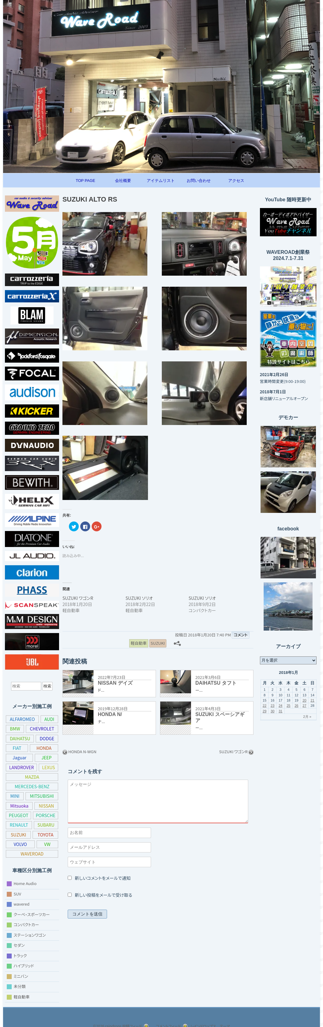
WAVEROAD (41, 853)
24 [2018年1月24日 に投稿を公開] (280, 705)
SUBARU (19, 834)
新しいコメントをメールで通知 (105, 879)
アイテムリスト (161, 181)
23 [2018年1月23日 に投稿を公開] (272, 705)
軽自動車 (22, 996)
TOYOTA (19, 844)
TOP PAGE (85, 181)
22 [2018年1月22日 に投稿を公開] (264, 705)
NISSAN (46, 805)
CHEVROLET (41, 728)
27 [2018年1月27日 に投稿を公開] (304, 705)
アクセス (236, 181)
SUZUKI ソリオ (140, 599)
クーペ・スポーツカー (34, 914)
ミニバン (22, 976)
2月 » (307, 716)
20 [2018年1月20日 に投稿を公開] (304, 700)
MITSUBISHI (41, 795)
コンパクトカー (28, 924)
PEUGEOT (32, 815)
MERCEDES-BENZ (32, 786)
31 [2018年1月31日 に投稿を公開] (280, 711)
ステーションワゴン (32, 934)
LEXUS (49, 767)
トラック (22, 955)
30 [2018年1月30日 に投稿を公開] (272, 711)
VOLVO (46, 844)
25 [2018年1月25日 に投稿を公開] (288, 705)
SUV (18, 893)
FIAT (16, 748)
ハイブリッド (26, 965)
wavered (21, 904)
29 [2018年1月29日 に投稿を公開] (264, 711)
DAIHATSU (20, 738)
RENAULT (46, 824)
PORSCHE (19, 824)
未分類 (20, 986)
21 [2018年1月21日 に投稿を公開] (312, 700)
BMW (14, 728)
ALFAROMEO (22, 719)
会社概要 (123, 181)
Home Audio (24, 883)
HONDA (44, 748)
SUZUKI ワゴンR (78, 599)
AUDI (50, 719)
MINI (14, 795)
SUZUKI (46, 834)
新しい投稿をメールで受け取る (105, 896)
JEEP (46, 757)
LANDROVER (21, 767)
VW (14, 853)
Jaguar (19, 757)
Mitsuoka (18, 805)
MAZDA (32, 776)
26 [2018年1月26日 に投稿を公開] (296, 705)
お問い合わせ (199, 181)
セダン (20, 945)
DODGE (47, 738)
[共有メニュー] (177, 644)
